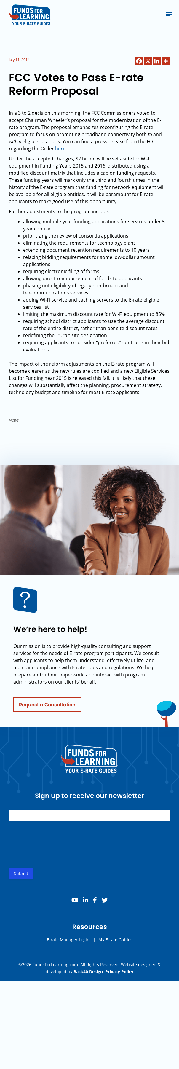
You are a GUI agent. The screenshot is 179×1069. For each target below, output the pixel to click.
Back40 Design (88, 971)
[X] (148, 61)
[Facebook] (139, 61)
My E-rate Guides (115, 941)
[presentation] (54, 851)
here (60, 148)
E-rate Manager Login (68, 941)
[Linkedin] (157, 61)
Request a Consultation (47, 706)
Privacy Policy (119, 971)
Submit (21, 875)
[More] (166, 61)
